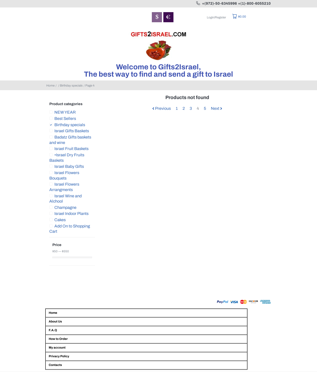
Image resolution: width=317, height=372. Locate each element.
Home (50, 85)
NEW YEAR (65, 112)
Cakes (60, 220)
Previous (161, 108)
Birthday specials (69, 125)
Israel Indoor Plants (71, 213)
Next (217, 108)
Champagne (65, 207)
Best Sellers (65, 118)
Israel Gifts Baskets (71, 131)
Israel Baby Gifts (69, 166)
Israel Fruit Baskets (71, 148)
